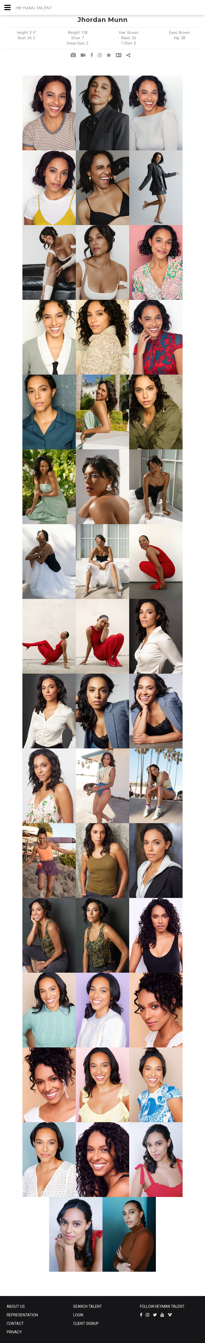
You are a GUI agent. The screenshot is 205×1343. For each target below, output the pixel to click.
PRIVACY (14, 1332)
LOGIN (78, 1315)
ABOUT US (16, 1306)
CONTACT (15, 1323)
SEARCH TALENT (87, 1306)
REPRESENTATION (22, 1315)
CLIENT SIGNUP (86, 1323)
